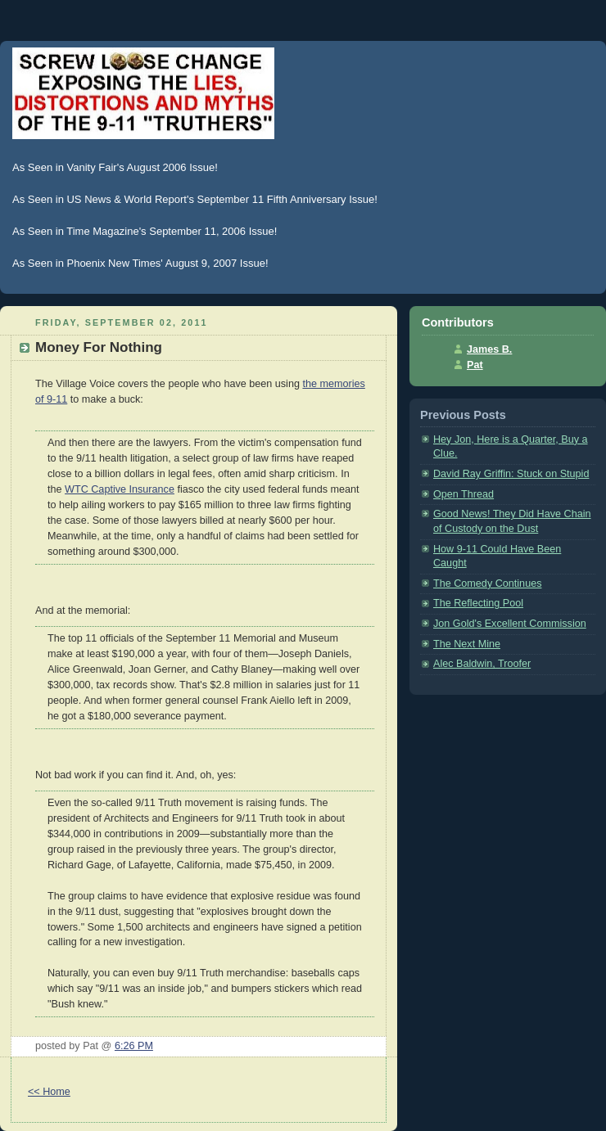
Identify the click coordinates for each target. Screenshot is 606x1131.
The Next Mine (466, 644)
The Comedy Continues (487, 583)
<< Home (49, 1091)
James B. (489, 349)
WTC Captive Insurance (119, 489)
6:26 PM (134, 1046)
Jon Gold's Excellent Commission (509, 623)
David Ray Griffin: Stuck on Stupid (511, 474)
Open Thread (463, 494)
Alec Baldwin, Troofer (482, 663)
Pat (475, 365)
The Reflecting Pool (478, 603)
